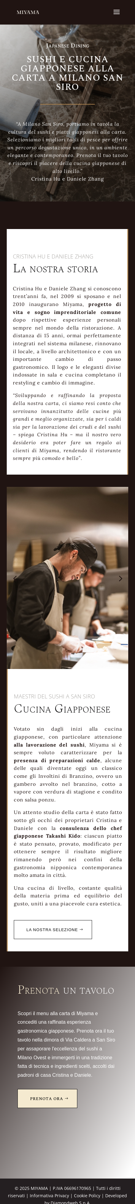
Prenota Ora (46, 1099)
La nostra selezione (52, 929)
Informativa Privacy (49, 1195)
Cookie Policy (87, 1195)
